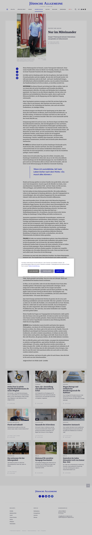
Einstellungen (47, 271)
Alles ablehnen (33, 271)
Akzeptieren (59, 271)
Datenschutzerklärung (33, 266)
